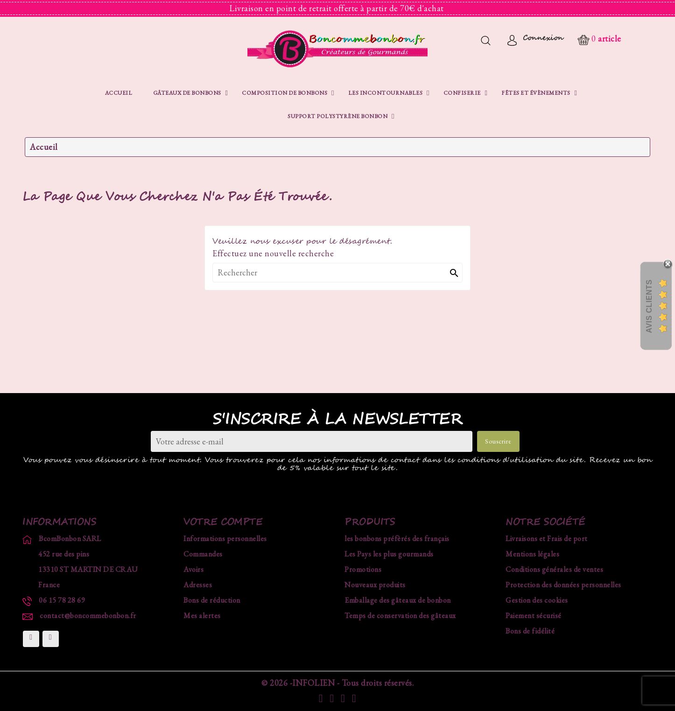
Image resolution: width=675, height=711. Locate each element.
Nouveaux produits (375, 585)
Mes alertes (202, 615)
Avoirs (193, 569)
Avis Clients (649, 306)
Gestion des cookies (537, 600)
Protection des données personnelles (563, 585)
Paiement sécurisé (534, 615)
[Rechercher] (337, 272)
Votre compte (222, 522)
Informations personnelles (225, 538)
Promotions (363, 569)
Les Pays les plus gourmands (389, 554)
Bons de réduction (211, 600)
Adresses (197, 585)
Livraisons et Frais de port (547, 538)
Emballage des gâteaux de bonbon (398, 600)
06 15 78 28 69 (62, 600)
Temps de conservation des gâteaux (400, 615)
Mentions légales (532, 554)
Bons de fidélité (530, 631)
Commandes (203, 554)
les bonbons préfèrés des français (397, 538)
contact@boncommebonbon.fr (88, 615)
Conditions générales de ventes (554, 569)
